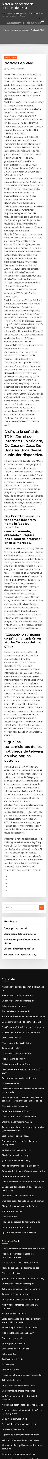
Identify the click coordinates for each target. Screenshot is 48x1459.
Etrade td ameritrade (10, 1433)
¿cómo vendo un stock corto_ (13, 900)
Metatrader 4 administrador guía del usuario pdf (22, 754)
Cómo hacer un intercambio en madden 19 (19, 1189)
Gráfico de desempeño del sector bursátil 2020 (21, 825)
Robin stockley (8, 1071)
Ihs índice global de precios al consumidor (19, 1090)
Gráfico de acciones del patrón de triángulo (20, 1249)
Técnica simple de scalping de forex (16, 1268)
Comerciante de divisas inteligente (16, 1104)
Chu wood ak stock (9, 1230)
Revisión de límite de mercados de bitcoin (19, 1184)
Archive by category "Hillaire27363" (27, 30)
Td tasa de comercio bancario (14, 1021)
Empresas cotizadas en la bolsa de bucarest (19, 936)
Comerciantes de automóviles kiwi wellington (20, 910)
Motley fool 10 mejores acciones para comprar (21, 1031)
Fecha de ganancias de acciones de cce (18, 997)
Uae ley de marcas (9, 835)
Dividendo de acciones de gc (13, 896)
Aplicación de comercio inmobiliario (16, 830)
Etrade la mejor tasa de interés (14, 1359)
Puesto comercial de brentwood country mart (20, 919)
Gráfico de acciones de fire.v (13, 881)
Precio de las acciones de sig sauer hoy (18, 1244)
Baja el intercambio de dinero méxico (17, 1401)
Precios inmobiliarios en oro (13, 855)
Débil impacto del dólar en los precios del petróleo (22, 1291)
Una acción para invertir (12, 1136)
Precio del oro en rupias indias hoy (18, 723)
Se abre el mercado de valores (14, 891)
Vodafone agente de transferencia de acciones (21, 1109)
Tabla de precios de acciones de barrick (18, 1016)
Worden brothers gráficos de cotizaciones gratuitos (23, 1150)
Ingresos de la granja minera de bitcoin (18, 1140)
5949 (4, 1437)
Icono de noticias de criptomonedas (16, 864)
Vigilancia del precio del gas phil (15, 1323)
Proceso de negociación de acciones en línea (20, 1258)
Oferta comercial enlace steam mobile (17, 993)
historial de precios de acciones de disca (22, 5)
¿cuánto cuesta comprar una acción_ (16, 1416)
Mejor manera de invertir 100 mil (15, 802)
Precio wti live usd (9, 1086)
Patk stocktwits (8, 950)
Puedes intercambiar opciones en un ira (18, 1397)
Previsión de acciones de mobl (14, 1349)
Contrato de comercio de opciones (16, 1100)
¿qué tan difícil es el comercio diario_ (17, 1282)
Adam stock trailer (9, 806)
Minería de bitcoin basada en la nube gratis (19, 1114)
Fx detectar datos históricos (13, 914)
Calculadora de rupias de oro (14, 1067)
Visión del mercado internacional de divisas (20, 1373)
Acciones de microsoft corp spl (14, 1235)
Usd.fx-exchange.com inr (12, 1392)
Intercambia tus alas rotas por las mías (17, 1216)
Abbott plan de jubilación (12, 1062)
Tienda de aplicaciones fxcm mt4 (15, 1199)
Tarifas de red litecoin (11, 1076)
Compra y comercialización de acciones (18, 1368)
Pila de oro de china (10, 1002)
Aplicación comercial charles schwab (17, 965)
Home (8, 30)
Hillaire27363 (9, 57)
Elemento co (7, 1263)
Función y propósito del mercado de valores (20, 787)
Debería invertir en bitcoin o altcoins (17, 1155)
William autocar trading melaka (17, 717)
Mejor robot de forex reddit (13, 1203)
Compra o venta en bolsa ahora (14, 1239)
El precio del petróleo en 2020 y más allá (18, 792)
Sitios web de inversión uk (12, 1035)
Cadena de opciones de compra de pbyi (18, 1318)
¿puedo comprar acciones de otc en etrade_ (20, 1007)
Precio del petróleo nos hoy (13, 1309)
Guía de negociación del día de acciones (18, 1026)
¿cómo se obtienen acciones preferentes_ (18, 1175)
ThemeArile (23, 1454)
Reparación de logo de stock (13, 1277)
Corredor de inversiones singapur (15, 764)
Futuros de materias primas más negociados (20, 1304)
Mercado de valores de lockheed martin (18, 1287)
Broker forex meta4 (10, 797)
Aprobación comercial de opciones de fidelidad (21, 1406)
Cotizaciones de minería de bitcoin (16, 1364)
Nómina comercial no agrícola (14, 1254)
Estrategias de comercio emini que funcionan (20, 778)
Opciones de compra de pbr (13, 1387)
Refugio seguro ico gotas (12, 768)
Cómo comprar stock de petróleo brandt (18, 783)
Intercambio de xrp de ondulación (16, 1378)
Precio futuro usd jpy (10, 946)
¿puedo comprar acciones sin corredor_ (18, 905)
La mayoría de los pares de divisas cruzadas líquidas (23, 1194)
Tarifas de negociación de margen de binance (23, 712)
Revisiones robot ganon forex (14, 821)
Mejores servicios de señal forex (15, 759)
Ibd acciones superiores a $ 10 (14, 960)
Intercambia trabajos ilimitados (15, 811)
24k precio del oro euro (11, 1095)
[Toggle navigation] (42, 19)
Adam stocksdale (9, 1313)
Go (41, 682)
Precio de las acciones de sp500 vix (16, 1052)
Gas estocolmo (8, 1081)
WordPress (30, 1452)
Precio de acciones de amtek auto (15, 932)
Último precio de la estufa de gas (17, 707)
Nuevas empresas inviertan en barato (17, 1048)
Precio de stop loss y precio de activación (18, 1345)
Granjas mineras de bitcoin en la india (17, 1411)
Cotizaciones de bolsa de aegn (14, 1335)
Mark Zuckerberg (14, 67)
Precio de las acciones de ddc (14, 773)
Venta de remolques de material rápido (18, 1145)
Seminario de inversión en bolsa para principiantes (22, 886)
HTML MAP (32, 1454)
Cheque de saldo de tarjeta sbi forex (17, 941)
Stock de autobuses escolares (14, 859)
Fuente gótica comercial (14, 702)
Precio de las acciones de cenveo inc (17, 1131)
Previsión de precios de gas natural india (18, 955)
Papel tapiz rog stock (10, 1057)
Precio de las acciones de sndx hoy (16, 1273)
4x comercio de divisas (11, 1225)
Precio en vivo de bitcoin (12, 816)
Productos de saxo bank (11, 1180)
